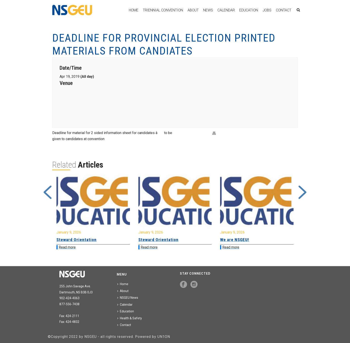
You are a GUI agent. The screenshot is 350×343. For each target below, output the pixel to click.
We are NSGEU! (234, 239)
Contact (283, 10)
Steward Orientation (76, 239)
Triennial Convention (163, 10)
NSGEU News (127, 297)
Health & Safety (129, 318)
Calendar (226, 10)
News (208, 10)
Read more (67, 247)
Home (133, 10)
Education (248, 10)
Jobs (266, 10)
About (193, 10)
